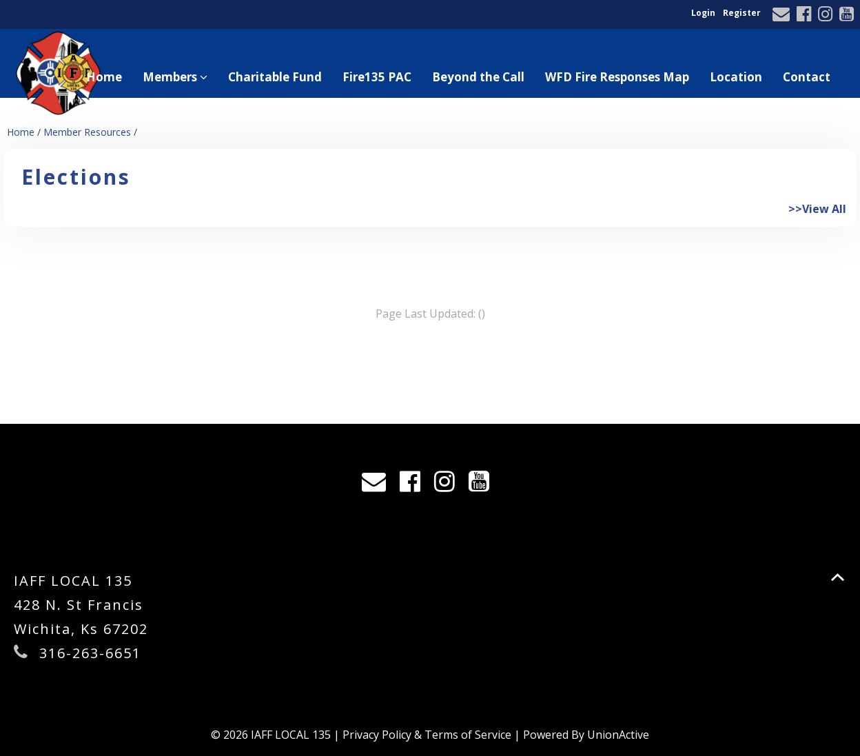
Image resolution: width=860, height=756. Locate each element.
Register (742, 13)
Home (104, 77)
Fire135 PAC (376, 77)
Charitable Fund (275, 77)
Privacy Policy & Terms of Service (426, 734)
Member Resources (87, 132)
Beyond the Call (478, 77)
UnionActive (618, 734)
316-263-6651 (90, 653)
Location (736, 77)
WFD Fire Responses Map (617, 77)
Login (703, 13)
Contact (806, 77)
